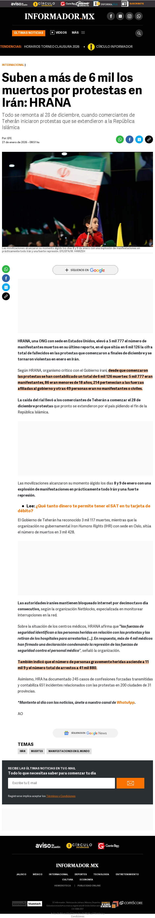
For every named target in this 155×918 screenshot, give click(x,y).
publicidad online (89, 886)
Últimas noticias (28, 33)
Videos (58, 32)
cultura (67, 880)
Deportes (81, 874)
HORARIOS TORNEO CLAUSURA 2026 (51, 47)
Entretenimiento (127, 874)
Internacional (13, 65)
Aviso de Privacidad (61, 914)
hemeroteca (62, 886)
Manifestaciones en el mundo (69, 751)
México (37, 874)
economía (86, 880)
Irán (22, 751)
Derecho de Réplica (82, 914)
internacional (58, 874)
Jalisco (21, 874)
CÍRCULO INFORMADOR (114, 47)
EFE (9, 138)
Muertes (37, 751)
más (78, 32)
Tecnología (101, 874)
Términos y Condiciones (60, 796)
